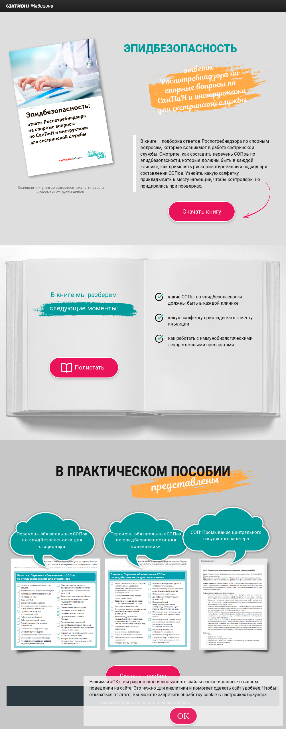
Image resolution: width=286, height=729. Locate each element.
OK (183, 715)
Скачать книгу (201, 211)
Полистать (89, 367)
